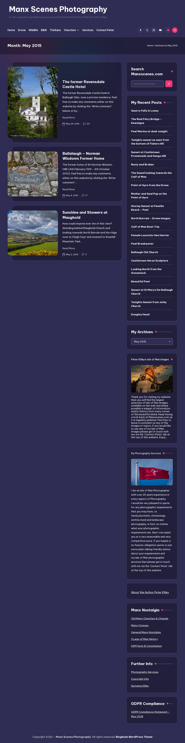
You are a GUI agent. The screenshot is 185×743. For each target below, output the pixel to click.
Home (150, 45)
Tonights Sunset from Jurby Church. (149, 304)
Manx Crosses (140, 625)
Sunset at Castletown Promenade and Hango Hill (148, 154)
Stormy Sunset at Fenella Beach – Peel (147, 208)
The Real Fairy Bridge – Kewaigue (146, 121)
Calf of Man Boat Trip (145, 226)
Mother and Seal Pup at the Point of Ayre (149, 195)
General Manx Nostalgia (146, 632)
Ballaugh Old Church (144, 252)
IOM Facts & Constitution (146, 646)
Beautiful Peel (140, 281)
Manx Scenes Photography (58, 9)
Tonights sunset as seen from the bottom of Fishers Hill (150, 141)
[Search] (168, 83)
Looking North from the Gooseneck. (146, 271)
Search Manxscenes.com (147, 71)
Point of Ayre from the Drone (150, 185)
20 (86, 124)
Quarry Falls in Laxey (145, 110)
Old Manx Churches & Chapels (149, 618)
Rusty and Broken (142, 164)
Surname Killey (140, 686)
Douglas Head (140, 314)
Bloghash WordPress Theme (134, 737)
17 (85, 195)
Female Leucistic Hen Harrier (150, 235)
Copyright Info (140, 679)
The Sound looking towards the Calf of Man (151, 174)
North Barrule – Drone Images (150, 218)
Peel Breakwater (142, 243)
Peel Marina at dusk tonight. (149, 131)
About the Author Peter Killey (150, 592)
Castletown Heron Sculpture (149, 260)
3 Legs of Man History (144, 639)
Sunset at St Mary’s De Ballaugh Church (152, 291)
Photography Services (144, 672)
